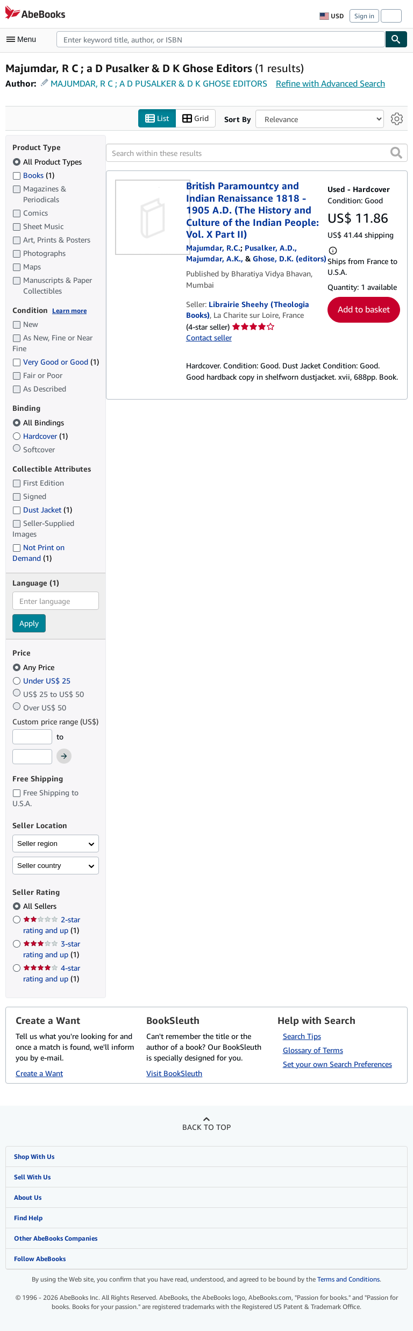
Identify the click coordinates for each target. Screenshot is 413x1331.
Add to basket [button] (364, 309)
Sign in (364, 16)
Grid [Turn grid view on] (195, 118)
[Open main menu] (24, 39)
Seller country (39, 866)
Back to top (206, 1126)
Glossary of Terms (313, 1050)
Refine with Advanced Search (330, 83)
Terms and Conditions (348, 1280)
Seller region (37, 843)
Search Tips (302, 1036)
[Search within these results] (257, 153)
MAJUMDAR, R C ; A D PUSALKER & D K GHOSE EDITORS (159, 83)
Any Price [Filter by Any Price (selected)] (34, 667)
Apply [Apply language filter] (29, 623)
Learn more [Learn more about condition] (69, 311)
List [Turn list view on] (157, 118)
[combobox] (220, 39)
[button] (396, 153)
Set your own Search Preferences (337, 1064)
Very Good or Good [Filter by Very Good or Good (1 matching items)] (55, 362)
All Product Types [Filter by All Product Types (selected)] (48, 161)
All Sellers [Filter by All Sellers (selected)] (41, 906)
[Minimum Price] (32, 736)
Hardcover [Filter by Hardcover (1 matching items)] (40, 435)
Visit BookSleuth (174, 1073)
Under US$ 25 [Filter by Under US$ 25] (42, 680)
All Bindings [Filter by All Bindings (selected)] (39, 422)
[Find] (396, 39)
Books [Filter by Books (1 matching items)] (33, 175)
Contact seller (209, 337)
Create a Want (39, 1073)
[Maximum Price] (32, 757)
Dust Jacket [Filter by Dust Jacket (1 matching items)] (42, 510)
